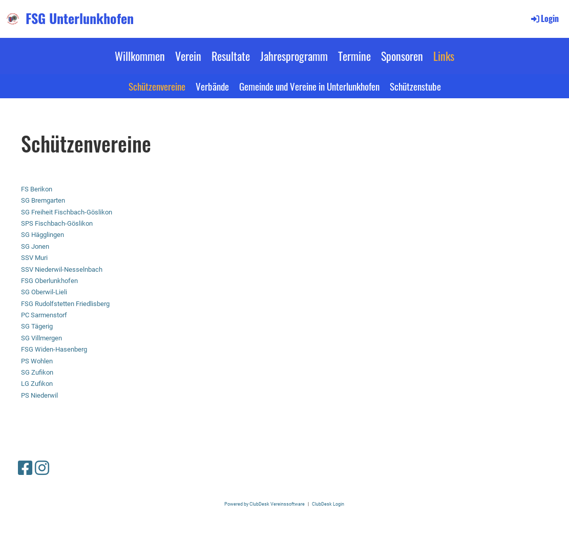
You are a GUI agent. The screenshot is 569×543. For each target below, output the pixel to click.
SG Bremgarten (43, 200)
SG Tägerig (37, 326)
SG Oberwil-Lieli (44, 292)
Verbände (212, 86)
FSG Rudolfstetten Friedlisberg (65, 304)
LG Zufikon (37, 383)
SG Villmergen (41, 338)
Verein (188, 56)
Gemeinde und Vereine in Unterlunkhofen (309, 86)
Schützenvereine (157, 86)
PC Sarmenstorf (44, 315)
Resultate (231, 56)
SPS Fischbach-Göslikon (57, 223)
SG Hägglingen (42, 234)
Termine (354, 56)
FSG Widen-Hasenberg (54, 349)
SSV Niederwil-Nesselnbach (61, 269)
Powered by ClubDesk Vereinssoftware (264, 504)
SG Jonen (35, 246)
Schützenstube (415, 86)
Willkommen (140, 56)
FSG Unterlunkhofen (80, 18)
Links (443, 56)
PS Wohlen (37, 361)
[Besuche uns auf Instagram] (42, 468)
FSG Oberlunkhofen (49, 281)
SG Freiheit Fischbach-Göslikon (66, 212)
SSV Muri (34, 258)
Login (544, 18)
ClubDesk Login (328, 504)
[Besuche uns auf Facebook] (25, 468)
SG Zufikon (37, 372)
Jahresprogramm (294, 56)
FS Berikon (36, 189)
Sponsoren (402, 56)
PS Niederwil (39, 395)
